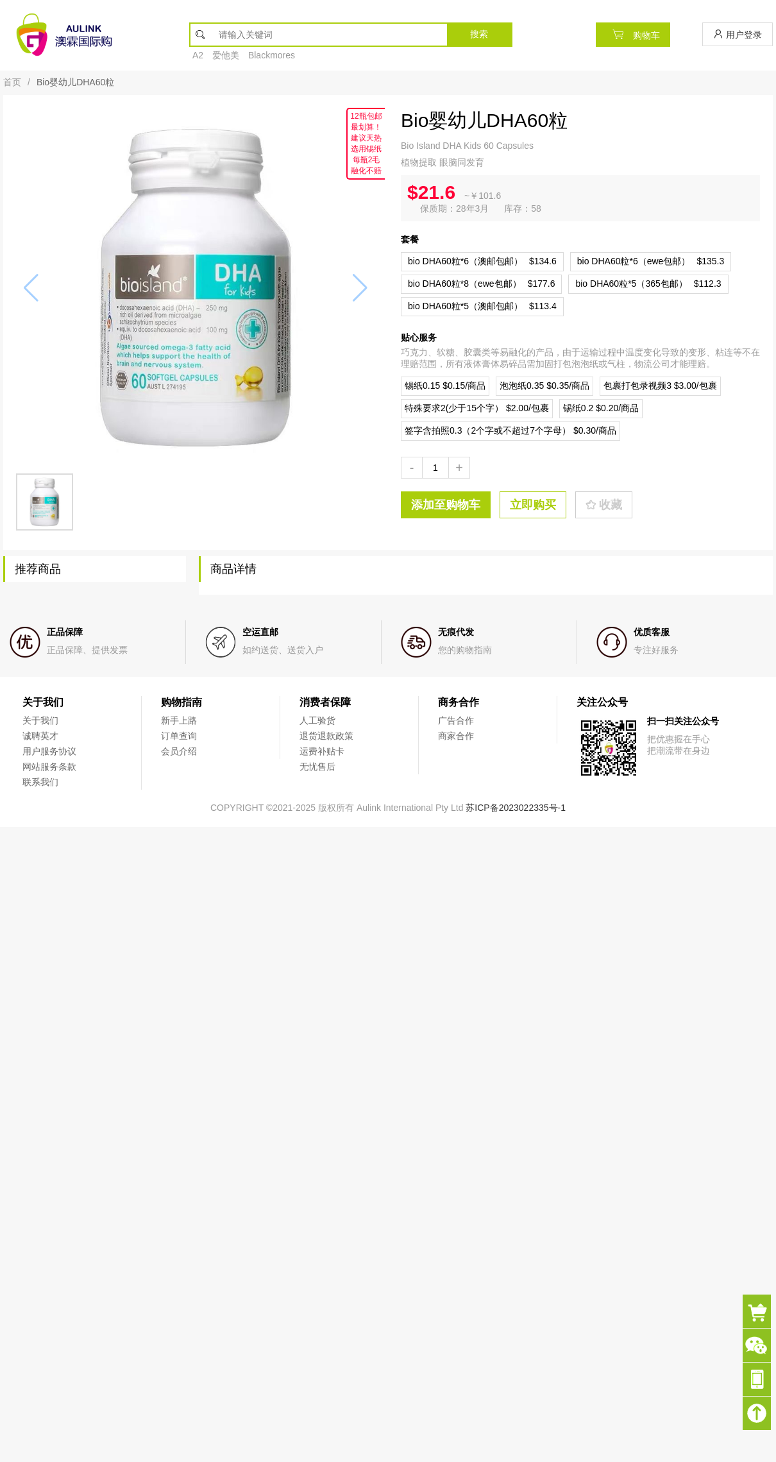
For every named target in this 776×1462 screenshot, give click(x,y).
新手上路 (179, 720)
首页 (12, 82)
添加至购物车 (445, 504)
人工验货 (317, 720)
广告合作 (456, 720)
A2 (197, 55)
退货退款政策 (326, 736)
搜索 (479, 34)
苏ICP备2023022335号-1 (516, 808)
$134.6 (482, 261)
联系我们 (40, 782)
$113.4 (482, 306)
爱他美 (225, 55)
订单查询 (179, 736)
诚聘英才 (40, 736)
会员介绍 (179, 751)
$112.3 (648, 283)
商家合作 (456, 736)
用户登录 (737, 34)
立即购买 (533, 504)
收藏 (604, 504)
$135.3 (650, 261)
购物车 (633, 34)
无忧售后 (317, 766)
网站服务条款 (49, 766)
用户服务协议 (49, 751)
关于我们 (40, 720)
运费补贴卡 (321, 751)
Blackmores (271, 55)
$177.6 (481, 283)
